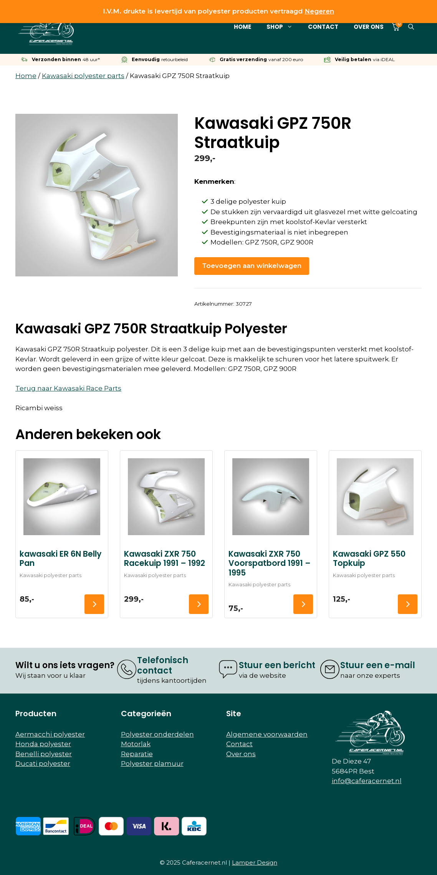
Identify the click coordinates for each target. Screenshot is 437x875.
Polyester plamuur (152, 763)
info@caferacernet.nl (367, 781)
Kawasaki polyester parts (83, 76)
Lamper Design (254, 862)
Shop (283, 26)
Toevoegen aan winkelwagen (251, 265)
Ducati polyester (42, 763)
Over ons (369, 27)
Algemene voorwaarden (267, 734)
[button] (411, 26)
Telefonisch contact (162, 665)
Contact (323, 27)
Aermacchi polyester (50, 734)
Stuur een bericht (277, 665)
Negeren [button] (319, 11)
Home (242, 27)
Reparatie (137, 754)
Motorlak (136, 744)
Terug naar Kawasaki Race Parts (68, 388)
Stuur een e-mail (377, 665)
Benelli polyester (43, 754)
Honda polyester (43, 744)
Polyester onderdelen (157, 734)
